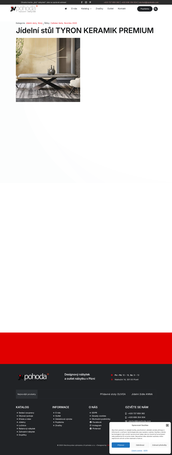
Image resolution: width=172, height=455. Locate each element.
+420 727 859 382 (112, 2)
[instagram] (86, 2)
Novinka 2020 (70, 23)
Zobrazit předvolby (159, 445)
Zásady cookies (136, 450)
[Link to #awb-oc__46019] (156, 9)
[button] (167, 425)
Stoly (40, 23)
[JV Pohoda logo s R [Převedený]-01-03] (23, 5)
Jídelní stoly (31, 23)
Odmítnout (140, 445)
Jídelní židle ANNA (147, 394)
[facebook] (82, 2)
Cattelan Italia (57, 23)
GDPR (145, 450)
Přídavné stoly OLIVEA (118, 394)
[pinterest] (90, 2)
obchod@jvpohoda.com (149, 2)
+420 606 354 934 (129, 2)
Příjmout (121, 445)
